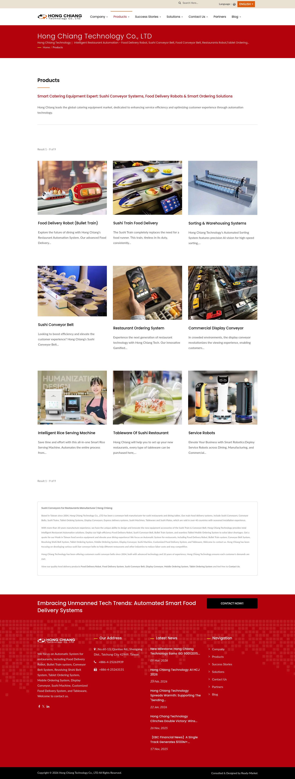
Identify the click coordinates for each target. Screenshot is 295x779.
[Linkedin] (48, 706)
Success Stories (148, 17)
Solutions (175, 17)
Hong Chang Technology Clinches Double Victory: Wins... (173, 718)
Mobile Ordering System (176, 566)
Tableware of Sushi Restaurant (141, 433)
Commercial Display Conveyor (216, 328)
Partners (220, 17)
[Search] (199, 3)
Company (99, 17)
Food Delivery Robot (91, 566)
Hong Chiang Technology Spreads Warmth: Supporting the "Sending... (175, 695)
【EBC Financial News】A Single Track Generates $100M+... (174, 739)
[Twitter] (43, 706)
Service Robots (202, 433)
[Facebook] (39, 706)
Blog (236, 17)
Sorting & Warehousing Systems (217, 223)
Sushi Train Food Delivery (135, 223)
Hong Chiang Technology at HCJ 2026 (175, 672)
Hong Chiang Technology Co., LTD (78, 772)
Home (46, 47)
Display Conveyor (154, 566)
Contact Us (198, 17)
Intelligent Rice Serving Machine (66, 433)
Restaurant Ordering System (138, 328)
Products (121, 17)
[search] (180, 3)
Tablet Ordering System (200, 566)
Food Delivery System (113, 566)
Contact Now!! (232, 603)
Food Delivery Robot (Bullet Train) (68, 223)
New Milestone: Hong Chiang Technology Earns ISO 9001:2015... (175, 651)
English (245, 4)
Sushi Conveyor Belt (56, 324)
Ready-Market (249, 773)
